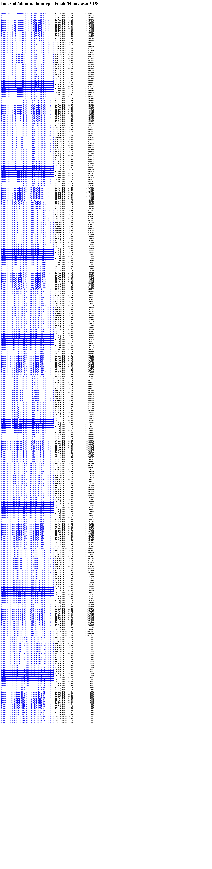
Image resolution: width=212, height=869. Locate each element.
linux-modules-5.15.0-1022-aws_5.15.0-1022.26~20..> (27, 568)
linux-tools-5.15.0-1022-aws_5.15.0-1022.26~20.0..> (27, 777)
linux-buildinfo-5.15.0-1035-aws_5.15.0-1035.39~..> (27, 279)
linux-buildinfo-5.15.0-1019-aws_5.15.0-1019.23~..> (27, 248)
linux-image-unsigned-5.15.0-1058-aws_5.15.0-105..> (27, 539)
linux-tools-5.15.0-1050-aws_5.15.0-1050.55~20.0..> (27, 835)
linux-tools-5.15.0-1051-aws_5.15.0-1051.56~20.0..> (27, 838)
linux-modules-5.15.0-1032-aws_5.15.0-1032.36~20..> (27, 585)
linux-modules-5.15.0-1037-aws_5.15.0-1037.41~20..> (27, 597)
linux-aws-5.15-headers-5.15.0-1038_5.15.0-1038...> (27, 61)
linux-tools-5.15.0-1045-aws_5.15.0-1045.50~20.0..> (27, 823)
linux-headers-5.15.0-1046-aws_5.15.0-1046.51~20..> (27, 408)
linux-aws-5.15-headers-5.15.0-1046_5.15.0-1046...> (27, 78)
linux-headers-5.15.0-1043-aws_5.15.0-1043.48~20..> (27, 401)
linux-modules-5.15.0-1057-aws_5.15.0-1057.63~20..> (27, 641)
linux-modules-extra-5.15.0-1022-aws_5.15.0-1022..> (27, 673)
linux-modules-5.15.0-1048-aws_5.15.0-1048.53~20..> (27, 622)
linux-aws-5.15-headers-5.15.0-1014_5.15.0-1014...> (27, 14)
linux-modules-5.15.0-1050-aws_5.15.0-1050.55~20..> (27, 626)
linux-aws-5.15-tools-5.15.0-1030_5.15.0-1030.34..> (27, 146)
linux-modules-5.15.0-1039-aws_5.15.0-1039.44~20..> (27, 602)
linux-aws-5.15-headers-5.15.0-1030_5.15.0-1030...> (27, 41)
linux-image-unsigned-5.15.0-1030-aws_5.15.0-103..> (27, 476)
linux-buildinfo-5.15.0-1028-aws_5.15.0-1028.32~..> (27, 265)
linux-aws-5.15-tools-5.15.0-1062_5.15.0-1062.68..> (27, 214)
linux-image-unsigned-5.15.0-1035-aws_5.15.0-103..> (27, 488)
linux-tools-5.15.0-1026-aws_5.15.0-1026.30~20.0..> (27, 782)
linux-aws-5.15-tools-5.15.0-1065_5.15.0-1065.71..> (27, 221)
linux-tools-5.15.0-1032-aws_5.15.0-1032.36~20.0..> (27, 794)
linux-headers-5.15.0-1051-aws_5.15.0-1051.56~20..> (27, 420)
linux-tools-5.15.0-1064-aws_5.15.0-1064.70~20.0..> (27, 862)
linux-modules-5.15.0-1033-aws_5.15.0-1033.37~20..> (27, 588)
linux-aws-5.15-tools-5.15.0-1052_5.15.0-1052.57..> (27, 197)
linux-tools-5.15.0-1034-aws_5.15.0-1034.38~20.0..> (27, 799)
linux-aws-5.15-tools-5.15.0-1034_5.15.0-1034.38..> (27, 155)
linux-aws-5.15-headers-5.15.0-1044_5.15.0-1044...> (27, 73)
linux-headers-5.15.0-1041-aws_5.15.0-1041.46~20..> (27, 398)
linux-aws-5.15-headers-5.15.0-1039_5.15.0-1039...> (27, 63)
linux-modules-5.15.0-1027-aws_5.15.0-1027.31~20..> (27, 575)
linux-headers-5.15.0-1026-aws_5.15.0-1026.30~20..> (27, 364)
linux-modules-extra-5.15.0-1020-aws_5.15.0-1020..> (27, 668)
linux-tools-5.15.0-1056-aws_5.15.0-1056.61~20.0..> (27, 847)
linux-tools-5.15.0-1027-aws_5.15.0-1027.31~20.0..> (27, 784)
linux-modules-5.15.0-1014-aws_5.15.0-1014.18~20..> (27, 554)
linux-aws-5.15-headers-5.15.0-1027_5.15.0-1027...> (27, 36)
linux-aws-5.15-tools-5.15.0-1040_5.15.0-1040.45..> (27, 170)
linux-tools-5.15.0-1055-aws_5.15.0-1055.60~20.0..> (27, 845)
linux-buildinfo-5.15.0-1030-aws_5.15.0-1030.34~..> (27, 267)
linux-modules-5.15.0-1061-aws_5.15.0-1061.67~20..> (27, 646)
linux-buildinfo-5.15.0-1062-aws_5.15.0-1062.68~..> (27, 335)
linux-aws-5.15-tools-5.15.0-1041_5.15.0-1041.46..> (27, 172)
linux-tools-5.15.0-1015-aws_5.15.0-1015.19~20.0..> (27, 765)
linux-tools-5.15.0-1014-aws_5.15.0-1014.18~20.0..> (27, 762)
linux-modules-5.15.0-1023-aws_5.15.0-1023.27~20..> (27, 571)
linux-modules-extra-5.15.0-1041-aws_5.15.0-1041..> (27, 711)
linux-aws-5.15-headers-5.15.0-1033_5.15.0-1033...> (27, 48)
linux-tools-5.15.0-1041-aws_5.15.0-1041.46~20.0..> (27, 816)
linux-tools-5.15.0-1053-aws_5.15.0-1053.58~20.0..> (27, 843)
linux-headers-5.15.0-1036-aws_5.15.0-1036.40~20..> (27, 386)
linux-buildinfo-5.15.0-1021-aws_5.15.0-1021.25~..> (27, 252)
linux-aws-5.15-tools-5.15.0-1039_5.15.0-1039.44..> (27, 167)
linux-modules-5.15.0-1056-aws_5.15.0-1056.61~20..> (27, 639)
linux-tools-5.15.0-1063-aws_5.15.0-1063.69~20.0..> (27, 860)
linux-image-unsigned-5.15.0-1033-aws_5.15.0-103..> (27, 483)
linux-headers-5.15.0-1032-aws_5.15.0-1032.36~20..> (27, 376)
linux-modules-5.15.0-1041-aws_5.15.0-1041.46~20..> (27, 607)
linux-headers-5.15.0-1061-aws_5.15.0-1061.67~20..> (27, 437)
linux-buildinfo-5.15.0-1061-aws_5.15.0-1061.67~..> (27, 333)
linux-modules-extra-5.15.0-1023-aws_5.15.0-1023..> (27, 675)
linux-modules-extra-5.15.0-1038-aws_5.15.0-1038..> (27, 704)
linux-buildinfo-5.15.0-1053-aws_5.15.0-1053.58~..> (27, 320)
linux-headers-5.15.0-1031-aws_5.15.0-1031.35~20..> (27, 374)
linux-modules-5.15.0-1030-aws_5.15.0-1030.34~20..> (27, 580)
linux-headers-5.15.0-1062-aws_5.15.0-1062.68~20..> (27, 439)
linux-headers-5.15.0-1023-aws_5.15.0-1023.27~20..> (27, 362)
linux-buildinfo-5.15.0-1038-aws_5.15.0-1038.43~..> (27, 286)
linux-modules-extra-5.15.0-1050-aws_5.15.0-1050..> (27, 731)
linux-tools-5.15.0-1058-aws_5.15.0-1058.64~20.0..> (27, 852)
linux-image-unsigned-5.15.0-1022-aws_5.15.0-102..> (27, 464)
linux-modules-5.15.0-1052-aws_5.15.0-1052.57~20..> (27, 631)
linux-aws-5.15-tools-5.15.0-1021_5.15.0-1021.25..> (27, 131)
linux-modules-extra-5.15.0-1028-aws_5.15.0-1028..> (27, 682)
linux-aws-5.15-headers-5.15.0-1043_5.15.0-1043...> (27, 70)
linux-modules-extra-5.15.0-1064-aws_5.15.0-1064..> (27, 758)
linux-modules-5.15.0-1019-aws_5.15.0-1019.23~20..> (27, 561)
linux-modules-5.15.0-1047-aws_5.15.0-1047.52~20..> (27, 619)
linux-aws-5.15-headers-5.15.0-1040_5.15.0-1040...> (27, 65)
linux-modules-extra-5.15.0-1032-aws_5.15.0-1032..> (27, 690)
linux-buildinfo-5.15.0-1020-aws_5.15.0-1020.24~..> (27, 250)
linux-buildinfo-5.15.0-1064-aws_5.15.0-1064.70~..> (27, 340)
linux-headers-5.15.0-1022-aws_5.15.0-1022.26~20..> (27, 359)
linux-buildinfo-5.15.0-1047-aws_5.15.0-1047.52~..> (27, 306)
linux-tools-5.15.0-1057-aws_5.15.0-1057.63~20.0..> (27, 850)
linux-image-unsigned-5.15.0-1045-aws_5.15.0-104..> (27, 510)
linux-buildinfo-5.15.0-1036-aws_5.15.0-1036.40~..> (27, 282)
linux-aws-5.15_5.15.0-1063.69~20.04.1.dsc (22, 226)
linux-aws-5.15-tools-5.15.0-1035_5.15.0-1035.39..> (27, 158)
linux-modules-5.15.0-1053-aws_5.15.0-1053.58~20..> (27, 634)
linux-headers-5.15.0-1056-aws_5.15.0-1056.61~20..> (27, 430)
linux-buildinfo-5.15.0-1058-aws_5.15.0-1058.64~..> (27, 330)
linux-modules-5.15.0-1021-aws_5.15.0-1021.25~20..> (27, 566)
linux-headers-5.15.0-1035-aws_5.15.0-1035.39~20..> (27, 384)
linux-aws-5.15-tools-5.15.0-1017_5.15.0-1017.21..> (27, 124)
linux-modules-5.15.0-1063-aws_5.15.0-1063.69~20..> (27, 651)
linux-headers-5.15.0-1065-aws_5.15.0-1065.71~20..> (27, 447)
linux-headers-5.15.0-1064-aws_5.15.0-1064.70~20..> (27, 444)
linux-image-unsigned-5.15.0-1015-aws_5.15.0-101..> (27, 452)
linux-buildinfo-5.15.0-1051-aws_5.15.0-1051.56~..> (27, 316)
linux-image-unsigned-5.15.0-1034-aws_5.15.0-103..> (27, 486)
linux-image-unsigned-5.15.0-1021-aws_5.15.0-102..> (27, 461)
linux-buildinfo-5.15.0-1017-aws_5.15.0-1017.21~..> (27, 245)
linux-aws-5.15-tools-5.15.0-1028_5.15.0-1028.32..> (27, 143)
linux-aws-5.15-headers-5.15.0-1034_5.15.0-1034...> (27, 51)
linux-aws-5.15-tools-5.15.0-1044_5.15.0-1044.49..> (27, 177)
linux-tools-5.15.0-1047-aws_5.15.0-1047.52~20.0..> (27, 828)
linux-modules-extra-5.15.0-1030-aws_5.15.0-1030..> (27, 685)
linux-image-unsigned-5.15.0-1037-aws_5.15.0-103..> (27, 493)
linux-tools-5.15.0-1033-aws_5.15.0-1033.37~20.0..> (27, 796)
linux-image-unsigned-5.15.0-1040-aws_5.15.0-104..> (27, 500)
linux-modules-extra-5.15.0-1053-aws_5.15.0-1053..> (27, 738)
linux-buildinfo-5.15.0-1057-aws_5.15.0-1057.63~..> (27, 328)
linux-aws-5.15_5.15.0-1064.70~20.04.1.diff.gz (25, 228)
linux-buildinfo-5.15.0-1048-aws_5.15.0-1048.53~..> (27, 308)
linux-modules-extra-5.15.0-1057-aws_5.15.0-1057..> (27, 745)
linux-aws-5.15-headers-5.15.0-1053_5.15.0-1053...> (27, 95)
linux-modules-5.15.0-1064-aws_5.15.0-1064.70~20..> (27, 653)
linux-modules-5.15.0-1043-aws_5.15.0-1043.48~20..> (27, 609)
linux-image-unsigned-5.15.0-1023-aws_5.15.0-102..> (27, 466)
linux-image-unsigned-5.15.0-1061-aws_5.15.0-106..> (27, 541)
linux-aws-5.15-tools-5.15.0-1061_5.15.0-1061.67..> (27, 211)
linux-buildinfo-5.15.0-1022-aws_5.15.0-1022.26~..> (27, 255)
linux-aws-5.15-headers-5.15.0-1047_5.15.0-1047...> (27, 80)
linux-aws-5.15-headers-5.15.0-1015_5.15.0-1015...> (27, 17)
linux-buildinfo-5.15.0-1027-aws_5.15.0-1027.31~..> (27, 262)
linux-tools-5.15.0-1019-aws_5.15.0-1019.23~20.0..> (27, 770)
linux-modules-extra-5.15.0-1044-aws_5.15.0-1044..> (27, 716)
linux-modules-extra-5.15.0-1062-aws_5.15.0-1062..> (27, 753)
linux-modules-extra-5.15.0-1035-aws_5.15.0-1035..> (27, 697)
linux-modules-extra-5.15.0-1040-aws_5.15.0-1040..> (27, 709)
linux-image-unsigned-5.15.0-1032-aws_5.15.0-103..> (27, 481)
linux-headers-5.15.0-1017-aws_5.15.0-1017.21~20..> (27, 350)
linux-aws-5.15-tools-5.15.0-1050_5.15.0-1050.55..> (27, 192)
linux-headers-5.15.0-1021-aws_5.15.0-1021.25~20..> (27, 357)
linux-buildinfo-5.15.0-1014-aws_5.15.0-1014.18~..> (27, 240)
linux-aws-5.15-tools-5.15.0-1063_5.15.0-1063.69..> (27, 216)
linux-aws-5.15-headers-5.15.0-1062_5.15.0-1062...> (27, 109)
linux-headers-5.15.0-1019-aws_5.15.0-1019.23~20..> (27, 352)
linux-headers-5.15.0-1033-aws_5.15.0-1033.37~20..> (27, 379)
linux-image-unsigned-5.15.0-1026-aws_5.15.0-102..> (27, 469)
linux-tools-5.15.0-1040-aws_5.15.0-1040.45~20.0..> (27, 813)
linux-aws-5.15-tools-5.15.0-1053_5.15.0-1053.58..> (27, 199)
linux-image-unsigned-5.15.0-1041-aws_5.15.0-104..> (27, 503)
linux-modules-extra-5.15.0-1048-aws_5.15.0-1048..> (27, 726)
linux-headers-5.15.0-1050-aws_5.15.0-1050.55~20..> (27, 418)
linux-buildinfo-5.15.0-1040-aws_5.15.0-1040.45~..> (27, 291)
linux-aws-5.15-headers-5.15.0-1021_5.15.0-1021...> (27, 27)
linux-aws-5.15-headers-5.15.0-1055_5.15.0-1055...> (27, 97)
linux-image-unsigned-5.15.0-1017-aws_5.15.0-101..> (27, 454)
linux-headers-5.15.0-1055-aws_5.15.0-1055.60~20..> (27, 427)
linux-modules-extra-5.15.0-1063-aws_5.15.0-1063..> (27, 755)
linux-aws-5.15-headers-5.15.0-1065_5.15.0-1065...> (27, 116)
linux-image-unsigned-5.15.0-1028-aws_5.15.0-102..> (27, 473)
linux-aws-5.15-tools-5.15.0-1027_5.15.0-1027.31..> (27, 141)
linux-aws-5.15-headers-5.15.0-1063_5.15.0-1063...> (27, 112)
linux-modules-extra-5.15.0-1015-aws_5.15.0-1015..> (27, 660)
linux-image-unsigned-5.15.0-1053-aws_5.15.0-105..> (27, 529)
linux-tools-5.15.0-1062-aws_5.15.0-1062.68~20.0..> (27, 857)
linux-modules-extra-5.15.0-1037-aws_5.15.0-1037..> (27, 702)
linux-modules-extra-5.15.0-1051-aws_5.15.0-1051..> (27, 733)
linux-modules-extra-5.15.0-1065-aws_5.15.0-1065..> (27, 760)
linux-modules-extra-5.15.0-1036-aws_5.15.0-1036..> (27, 699)
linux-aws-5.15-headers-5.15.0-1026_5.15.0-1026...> (27, 34)
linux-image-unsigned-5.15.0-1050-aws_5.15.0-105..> (27, 522)
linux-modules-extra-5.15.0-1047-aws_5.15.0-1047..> (27, 724)
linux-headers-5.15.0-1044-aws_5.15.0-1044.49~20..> (27, 403)
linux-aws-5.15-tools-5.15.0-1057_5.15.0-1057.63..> (27, 206)
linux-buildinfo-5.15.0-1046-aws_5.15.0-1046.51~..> (27, 303)
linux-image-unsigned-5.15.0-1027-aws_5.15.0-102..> (27, 471)
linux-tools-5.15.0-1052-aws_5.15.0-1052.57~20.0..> (27, 840)
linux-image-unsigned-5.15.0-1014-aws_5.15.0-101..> (27, 449)
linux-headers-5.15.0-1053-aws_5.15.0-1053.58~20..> (27, 425)
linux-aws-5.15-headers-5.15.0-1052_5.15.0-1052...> (27, 92)
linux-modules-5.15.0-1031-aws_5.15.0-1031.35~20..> (27, 583)
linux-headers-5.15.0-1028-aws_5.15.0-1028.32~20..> (27, 369)
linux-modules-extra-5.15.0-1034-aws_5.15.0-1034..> (27, 694)
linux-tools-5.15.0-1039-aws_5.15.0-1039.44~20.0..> (27, 811)
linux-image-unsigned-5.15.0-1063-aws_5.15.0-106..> (27, 546)
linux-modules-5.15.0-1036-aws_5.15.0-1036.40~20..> (27, 595)
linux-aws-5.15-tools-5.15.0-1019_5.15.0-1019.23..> (27, 126)
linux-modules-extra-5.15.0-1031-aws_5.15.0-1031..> (27, 687)
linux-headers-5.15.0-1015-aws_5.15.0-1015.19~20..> (27, 347)
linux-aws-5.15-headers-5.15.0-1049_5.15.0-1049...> (27, 85)
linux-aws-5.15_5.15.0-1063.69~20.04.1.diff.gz (25, 223)
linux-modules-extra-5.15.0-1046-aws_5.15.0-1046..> (27, 721)
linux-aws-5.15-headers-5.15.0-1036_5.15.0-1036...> (27, 56)
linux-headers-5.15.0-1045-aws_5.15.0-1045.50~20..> (27, 405)
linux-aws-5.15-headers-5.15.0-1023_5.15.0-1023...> (27, 31)
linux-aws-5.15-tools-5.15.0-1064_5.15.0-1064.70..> (27, 218)
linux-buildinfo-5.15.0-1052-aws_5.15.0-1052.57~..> (27, 318)
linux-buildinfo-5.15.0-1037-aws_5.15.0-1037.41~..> (27, 284)
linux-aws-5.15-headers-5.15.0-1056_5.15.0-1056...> (27, 99)
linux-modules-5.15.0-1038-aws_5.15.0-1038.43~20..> (27, 600)
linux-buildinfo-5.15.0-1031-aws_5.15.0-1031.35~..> (27, 269)
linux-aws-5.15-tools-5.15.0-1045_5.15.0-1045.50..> (27, 180)
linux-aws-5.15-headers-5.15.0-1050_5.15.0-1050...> (27, 87)
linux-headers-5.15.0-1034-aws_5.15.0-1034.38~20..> (27, 381)
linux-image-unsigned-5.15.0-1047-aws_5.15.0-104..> (27, 515)
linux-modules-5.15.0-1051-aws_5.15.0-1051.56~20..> (27, 629)
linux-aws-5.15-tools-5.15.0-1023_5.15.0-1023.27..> (27, 136)
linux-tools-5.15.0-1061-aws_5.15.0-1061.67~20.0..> (27, 855)
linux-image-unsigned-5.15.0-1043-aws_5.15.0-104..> (27, 505)
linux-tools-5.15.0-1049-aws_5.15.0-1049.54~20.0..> (27, 833)
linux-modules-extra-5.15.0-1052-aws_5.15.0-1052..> (27, 736)
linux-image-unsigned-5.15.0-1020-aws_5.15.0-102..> (27, 459)
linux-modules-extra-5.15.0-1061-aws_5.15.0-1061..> (27, 750)
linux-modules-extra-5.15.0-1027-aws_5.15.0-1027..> (27, 680)
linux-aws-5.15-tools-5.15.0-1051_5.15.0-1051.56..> (27, 194)
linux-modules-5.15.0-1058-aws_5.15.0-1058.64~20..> (27, 643)
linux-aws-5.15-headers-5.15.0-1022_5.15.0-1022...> (27, 29)
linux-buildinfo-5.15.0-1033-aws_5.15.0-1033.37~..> (27, 274)
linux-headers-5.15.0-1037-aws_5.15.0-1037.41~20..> (27, 388)
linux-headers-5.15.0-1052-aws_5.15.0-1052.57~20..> (27, 422)
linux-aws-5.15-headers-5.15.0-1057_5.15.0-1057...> (27, 102)
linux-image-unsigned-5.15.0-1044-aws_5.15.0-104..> (27, 507)
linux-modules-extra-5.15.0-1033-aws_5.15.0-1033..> (27, 692)
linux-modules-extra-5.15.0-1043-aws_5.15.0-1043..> (27, 714)
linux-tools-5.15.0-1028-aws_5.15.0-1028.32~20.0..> (27, 787)
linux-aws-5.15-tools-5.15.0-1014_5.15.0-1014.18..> (27, 119)
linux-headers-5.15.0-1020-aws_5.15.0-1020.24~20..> (27, 354)
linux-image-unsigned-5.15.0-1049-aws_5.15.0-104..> (27, 520)
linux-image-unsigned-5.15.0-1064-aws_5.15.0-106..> (27, 549)
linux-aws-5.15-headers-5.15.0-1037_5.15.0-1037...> (27, 58)
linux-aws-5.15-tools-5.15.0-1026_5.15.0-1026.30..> (27, 138)
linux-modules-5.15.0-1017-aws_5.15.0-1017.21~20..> (27, 558)
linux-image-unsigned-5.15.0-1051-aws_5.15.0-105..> (27, 524)
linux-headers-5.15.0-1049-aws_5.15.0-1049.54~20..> (27, 415)
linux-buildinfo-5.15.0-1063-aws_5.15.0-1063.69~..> (27, 337)
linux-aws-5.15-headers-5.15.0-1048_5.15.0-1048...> (27, 82)
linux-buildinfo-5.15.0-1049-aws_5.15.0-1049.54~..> (27, 311)
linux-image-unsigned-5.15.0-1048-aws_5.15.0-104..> (27, 517)
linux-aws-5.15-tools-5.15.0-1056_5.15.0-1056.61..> (27, 204)
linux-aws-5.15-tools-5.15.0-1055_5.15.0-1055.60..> (27, 201)
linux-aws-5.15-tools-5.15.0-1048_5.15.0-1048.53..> (27, 187)
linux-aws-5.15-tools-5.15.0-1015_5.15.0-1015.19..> (27, 121)
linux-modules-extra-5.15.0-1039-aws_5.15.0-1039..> (27, 707)
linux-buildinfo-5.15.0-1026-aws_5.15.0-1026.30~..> (27, 260)
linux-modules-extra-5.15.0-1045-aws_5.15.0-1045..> (27, 719)
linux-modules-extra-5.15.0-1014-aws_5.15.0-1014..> (27, 658)
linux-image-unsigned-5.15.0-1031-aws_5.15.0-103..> (27, 478)
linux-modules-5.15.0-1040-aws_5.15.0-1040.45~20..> (27, 605)
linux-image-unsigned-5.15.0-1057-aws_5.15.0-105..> (27, 537)
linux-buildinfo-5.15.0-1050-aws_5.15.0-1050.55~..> (27, 313)
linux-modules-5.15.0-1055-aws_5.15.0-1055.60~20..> (27, 636)
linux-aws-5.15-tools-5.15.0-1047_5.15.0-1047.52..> (27, 184)
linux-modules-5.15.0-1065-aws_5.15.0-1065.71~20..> (27, 656)
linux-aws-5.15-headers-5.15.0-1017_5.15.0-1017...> (27, 19)
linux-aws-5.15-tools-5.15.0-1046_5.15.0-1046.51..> (27, 182)
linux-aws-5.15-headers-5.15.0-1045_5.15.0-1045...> (27, 75)
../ (2, 12)
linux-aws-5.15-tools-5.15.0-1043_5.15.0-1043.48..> (27, 175)
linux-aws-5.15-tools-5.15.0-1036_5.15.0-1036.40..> (27, 160)
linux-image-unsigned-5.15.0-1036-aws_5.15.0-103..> (27, 490)
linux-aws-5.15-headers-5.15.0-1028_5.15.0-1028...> (27, 39)
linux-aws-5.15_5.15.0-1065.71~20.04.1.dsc (22, 235)
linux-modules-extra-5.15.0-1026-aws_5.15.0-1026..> (27, 677)
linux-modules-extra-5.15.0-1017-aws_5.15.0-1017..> (27, 663)
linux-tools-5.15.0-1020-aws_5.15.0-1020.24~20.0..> (27, 772)
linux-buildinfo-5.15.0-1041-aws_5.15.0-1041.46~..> (27, 294)
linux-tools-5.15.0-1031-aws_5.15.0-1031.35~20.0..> (27, 792)
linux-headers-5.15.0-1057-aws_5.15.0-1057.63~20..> (27, 432)
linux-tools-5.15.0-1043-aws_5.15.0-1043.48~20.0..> (27, 818)
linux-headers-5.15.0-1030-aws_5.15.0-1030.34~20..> (27, 371)
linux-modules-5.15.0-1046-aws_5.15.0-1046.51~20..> (27, 617)
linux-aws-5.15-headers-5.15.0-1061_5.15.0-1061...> (27, 107)
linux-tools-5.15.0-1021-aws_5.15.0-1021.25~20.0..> (27, 775)
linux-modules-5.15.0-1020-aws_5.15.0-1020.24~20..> (27, 563)
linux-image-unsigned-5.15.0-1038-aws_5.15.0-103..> (27, 495)
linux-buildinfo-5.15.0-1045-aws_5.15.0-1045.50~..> (27, 301)
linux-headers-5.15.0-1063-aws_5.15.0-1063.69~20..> (27, 442)
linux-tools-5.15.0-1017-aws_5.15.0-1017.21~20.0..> (27, 767)
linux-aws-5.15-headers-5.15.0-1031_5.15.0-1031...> (27, 44)
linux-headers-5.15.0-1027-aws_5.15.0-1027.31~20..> (27, 367)
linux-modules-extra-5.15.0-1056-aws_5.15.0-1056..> (27, 743)
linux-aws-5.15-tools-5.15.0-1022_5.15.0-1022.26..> (27, 133)
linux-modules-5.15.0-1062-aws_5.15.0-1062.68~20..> (27, 648)
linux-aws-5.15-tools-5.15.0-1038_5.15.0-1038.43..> (27, 165)
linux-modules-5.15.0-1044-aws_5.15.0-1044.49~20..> (27, 612)
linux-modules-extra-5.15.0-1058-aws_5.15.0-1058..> (27, 748)
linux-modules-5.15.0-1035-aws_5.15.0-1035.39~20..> (27, 592)
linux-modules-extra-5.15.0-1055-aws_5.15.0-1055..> (27, 741)
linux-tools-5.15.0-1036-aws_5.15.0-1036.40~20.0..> (27, 804)
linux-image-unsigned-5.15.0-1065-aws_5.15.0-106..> (27, 551)
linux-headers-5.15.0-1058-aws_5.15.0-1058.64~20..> (27, 435)
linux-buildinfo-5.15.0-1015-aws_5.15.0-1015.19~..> (27, 243)
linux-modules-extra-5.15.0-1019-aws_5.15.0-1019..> (27, 665)
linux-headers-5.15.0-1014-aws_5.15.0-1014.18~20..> (27, 345)
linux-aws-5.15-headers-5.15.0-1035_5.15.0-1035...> (27, 53)
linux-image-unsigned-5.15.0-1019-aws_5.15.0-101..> (27, 456)
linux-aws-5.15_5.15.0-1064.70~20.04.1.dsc (22, 231)
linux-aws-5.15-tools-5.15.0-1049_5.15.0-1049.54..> (27, 189)
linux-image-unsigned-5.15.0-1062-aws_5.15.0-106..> (27, 544)
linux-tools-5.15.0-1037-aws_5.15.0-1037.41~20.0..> (27, 806)
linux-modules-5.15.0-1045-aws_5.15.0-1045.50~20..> (27, 614)
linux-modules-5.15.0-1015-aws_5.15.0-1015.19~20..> (27, 556)
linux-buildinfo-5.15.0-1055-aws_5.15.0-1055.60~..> (27, 323)
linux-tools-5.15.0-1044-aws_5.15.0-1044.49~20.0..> (27, 821)
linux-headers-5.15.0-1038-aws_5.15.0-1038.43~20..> (27, 391)
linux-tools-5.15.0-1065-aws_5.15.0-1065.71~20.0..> (27, 864)
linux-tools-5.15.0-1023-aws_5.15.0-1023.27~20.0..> (27, 779)
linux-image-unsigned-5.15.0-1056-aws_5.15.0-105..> (27, 534)
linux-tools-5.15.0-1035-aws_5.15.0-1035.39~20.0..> (27, 801)
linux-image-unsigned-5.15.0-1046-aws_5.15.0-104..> (27, 512)
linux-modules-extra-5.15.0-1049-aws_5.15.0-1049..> (27, 728)
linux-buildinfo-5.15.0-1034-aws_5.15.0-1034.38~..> (27, 277)
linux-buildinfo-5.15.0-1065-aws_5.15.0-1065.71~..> (27, 342)
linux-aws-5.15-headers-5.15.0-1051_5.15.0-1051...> (27, 90)
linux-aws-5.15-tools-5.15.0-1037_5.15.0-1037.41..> (27, 163)
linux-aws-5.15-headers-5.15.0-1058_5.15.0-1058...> (27, 104)
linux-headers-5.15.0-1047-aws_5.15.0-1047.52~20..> (27, 410)
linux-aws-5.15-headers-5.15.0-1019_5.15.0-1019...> (27, 22)
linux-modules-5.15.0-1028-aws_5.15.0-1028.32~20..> (27, 578)
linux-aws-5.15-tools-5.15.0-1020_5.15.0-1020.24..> (27, 129)
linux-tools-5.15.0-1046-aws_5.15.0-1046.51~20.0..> (27, 826)
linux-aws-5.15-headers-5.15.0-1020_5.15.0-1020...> (27, 24)
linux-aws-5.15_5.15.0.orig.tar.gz (18, 238)
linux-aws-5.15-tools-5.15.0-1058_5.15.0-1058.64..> (27, 209)
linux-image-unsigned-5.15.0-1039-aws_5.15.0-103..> (27, 498)
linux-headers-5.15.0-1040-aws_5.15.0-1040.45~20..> (27, 396)
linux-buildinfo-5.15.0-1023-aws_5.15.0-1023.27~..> (27, 257)
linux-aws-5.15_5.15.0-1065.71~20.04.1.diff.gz (25, 233)
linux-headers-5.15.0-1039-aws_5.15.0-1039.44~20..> (27, 393)
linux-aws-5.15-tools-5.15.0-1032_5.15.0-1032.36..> (27, 150)
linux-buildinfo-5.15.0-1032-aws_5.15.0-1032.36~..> (27, 272)
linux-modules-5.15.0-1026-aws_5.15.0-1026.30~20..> (27, 573)
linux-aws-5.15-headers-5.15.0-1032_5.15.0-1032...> (27, 46)
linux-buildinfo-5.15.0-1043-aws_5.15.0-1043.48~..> (27, 296)
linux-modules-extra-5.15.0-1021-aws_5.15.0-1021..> (27, 670)
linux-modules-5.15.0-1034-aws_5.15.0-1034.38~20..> (27, 590)
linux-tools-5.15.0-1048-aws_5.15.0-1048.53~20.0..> (27, 830)
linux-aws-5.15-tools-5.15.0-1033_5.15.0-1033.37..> (27, 153)
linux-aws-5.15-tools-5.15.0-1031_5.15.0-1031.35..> (27, 148)
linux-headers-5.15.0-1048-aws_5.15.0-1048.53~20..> (27, 413)
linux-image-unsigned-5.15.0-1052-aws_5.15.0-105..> (27, 527)
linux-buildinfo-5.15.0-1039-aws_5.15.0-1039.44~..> (27, 289)
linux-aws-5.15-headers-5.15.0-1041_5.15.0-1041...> (27, 68)
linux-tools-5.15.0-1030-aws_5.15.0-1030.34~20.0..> (27, 789)
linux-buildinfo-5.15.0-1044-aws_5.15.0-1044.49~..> (27, 299)
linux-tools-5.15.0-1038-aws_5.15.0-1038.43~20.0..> (27, 809)
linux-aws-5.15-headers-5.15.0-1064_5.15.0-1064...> (27, 114)
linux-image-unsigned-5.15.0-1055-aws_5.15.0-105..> (27, 532)
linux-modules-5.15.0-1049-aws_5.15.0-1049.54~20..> (27, 624)
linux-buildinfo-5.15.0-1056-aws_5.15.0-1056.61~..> (27, 325)
